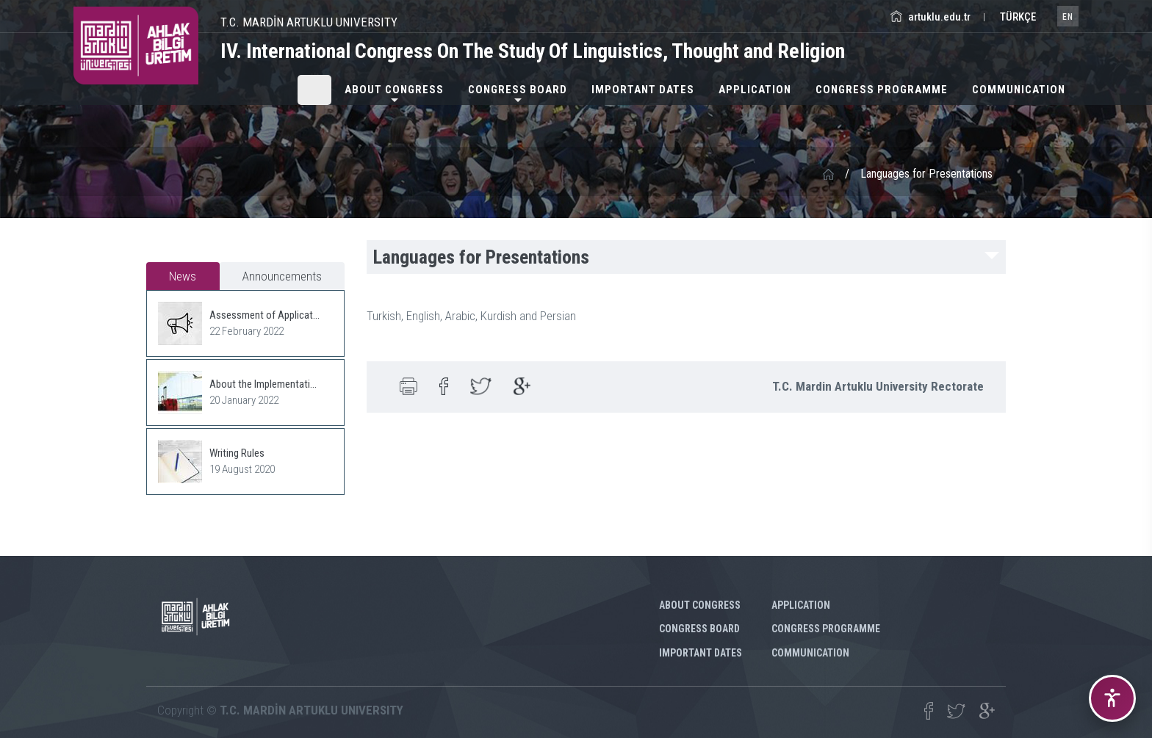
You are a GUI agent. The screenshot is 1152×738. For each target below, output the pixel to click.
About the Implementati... (263, 384)
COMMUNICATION (1018, 89)
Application (755, 89)
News (182, 276)
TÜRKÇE (1017, 16)
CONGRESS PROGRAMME (882, 89)
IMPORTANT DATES (642, 89)
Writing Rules (236, 453)
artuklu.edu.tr (930, 16)
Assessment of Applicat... (264, 315)
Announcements (282, 276)
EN (1067, 17)
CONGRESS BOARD (517, 89)
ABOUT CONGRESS (394, 89)
